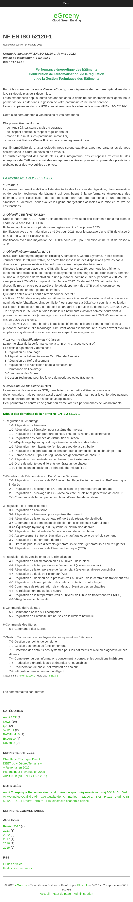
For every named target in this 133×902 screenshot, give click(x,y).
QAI (5, 725)
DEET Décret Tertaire (29, 800)
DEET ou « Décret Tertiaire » (22, 763)
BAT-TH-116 (11, 734)
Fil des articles (12, 864)
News (21, 675)
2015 (6, 847)
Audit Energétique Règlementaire (25, 792)
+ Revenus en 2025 (16, 767)
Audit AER (10, 717)
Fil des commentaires (17, 868)
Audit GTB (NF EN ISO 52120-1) (25, 776)
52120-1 (30, 675)
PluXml (82, 885)
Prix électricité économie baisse (67, 800)
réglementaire (88, 792)
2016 (6, 843)
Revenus (9, 742)
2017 (6, 839)
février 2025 (11, 826)
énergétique (68, 792)
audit (54, 792)
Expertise (9, 738)
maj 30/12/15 (110, 792)
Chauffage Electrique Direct (21, 759)
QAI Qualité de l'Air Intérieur (60, 796)
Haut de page (62, 893)
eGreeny (66, 15)
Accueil (45, 893)
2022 (6, 834)
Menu (66, 3)
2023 (6, 830)
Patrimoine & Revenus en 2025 (24, 771)
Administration (83, 893)
